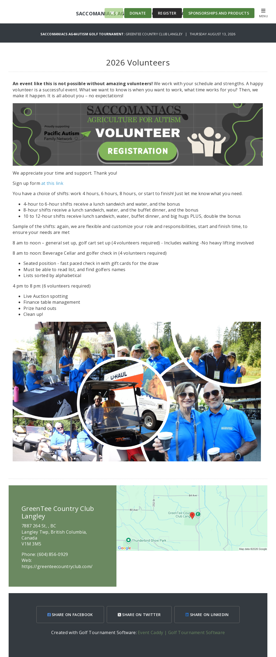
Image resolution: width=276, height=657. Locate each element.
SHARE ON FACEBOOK (70, 614)
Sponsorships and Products (218, 13)
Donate (138, 13)
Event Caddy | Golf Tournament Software (181, 632)
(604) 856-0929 (52, 554)
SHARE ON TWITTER (139, 614)
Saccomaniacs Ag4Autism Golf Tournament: (83, 34)
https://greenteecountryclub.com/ (57, 566)
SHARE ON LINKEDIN (207, 614)
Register (167, 13)
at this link (52, 183)
